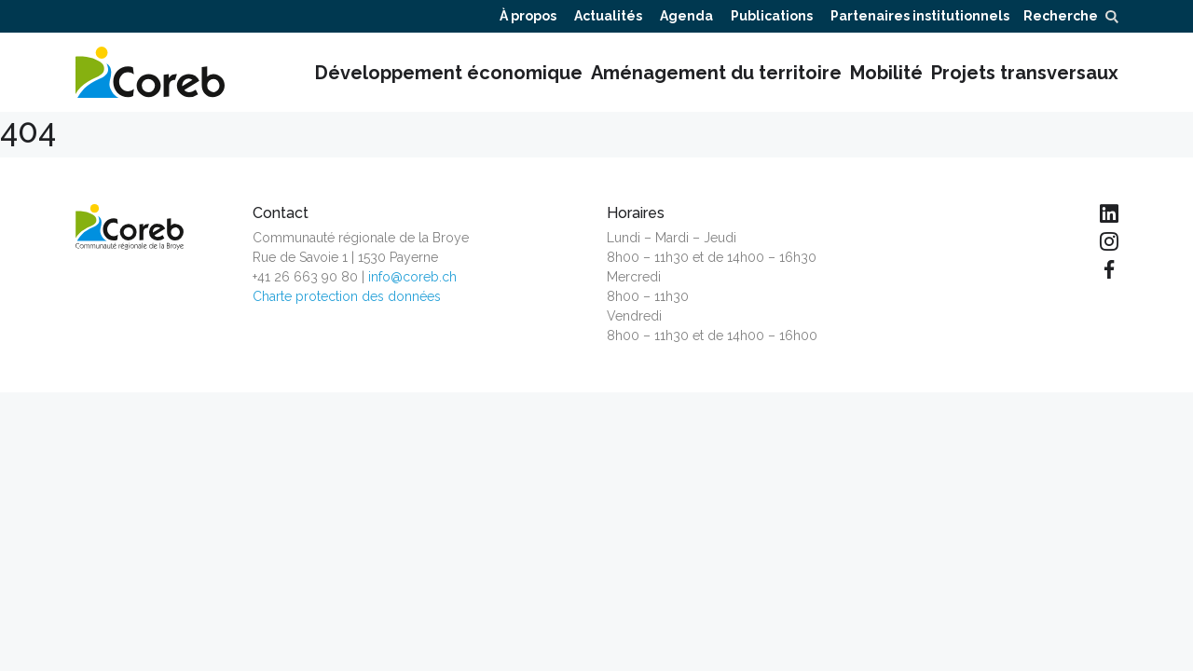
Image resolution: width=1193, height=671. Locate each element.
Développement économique (449, 73)
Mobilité (886, 73)
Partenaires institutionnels (919, 15)
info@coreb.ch (412, 276)
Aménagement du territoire (716, 73)
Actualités (608, 15)
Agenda (686, 15)
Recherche (1070, 15)
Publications (772, 15)
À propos (528, 15)
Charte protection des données (347, 296)
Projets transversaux (1024, 73)
